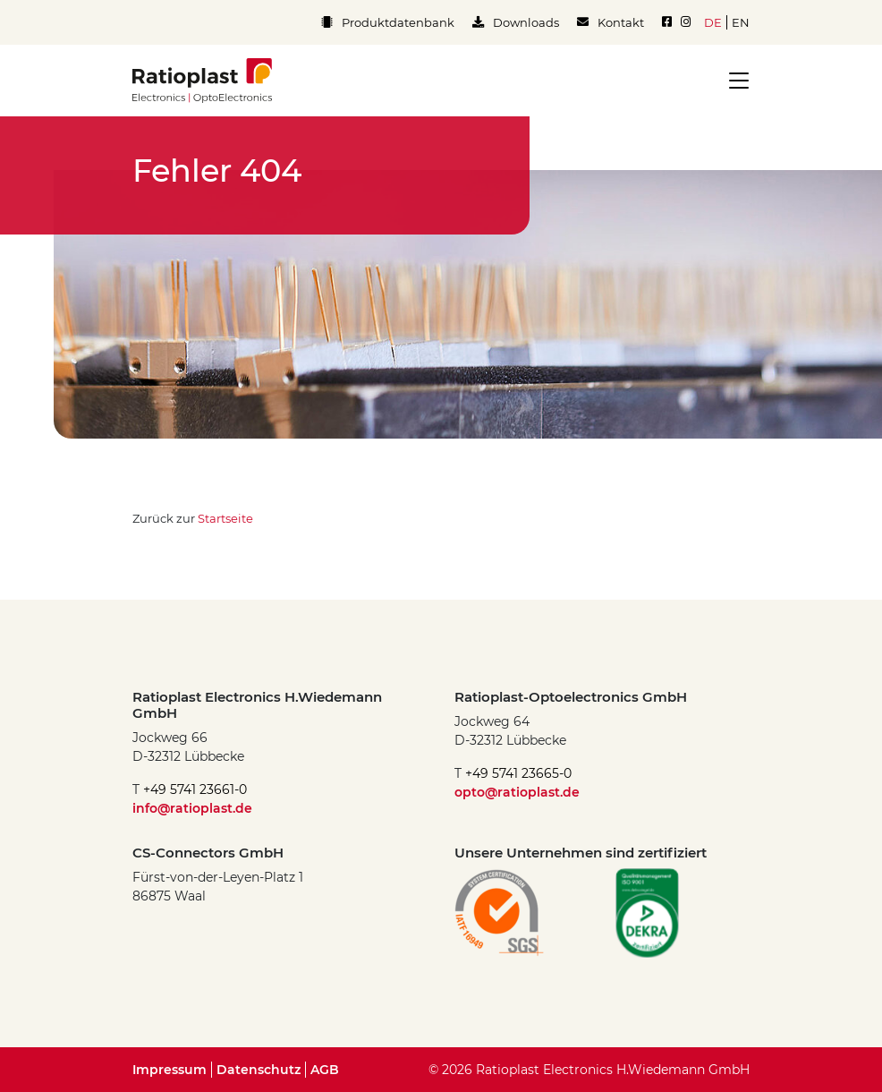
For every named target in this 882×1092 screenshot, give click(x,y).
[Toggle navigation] (733, 80)
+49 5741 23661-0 (195, 789)
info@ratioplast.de (192, 808)
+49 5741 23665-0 (518, 773)
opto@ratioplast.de (517, 792)
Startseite (225, 518)
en (741, 22)
